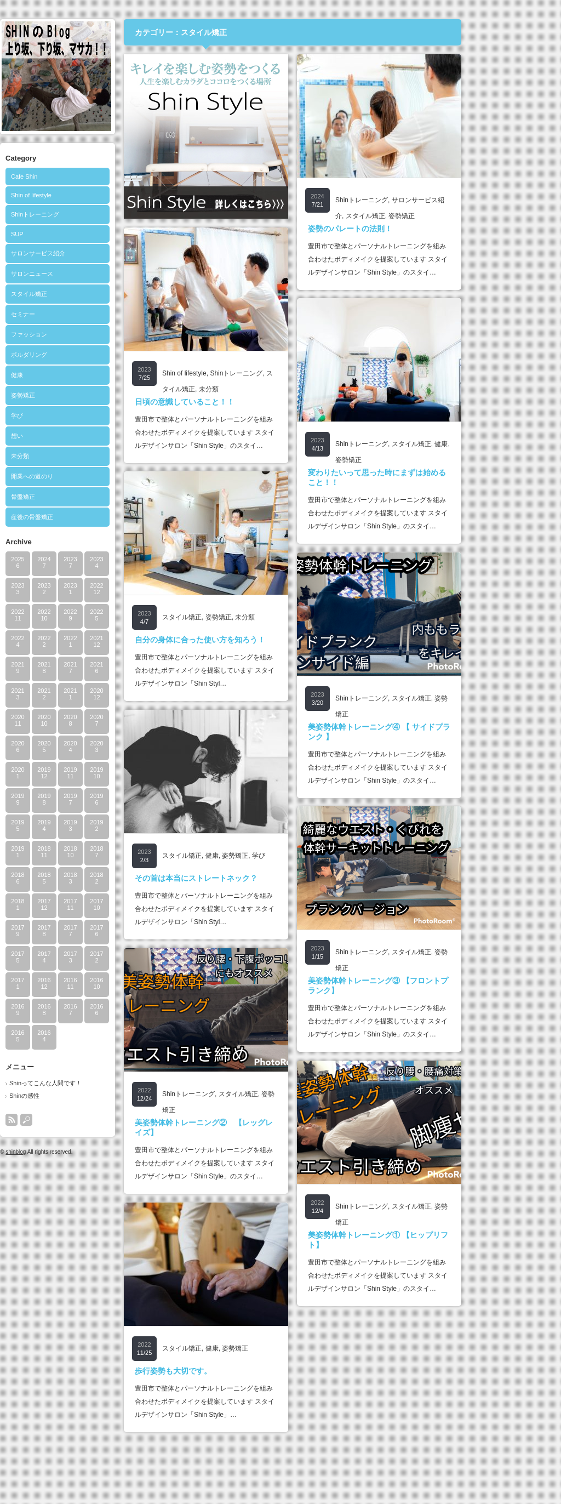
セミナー (71, 314)
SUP (65, 234)
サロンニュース (80, 273)
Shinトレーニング (83, 214)
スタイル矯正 (77, 293)
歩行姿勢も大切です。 (220, 1370)
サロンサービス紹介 (86, 253)
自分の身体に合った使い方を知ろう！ (247, 639)
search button (74, 1120)
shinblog (63, 1152)
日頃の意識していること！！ (232, 401)
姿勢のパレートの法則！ (398, 228)
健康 (65, 375)
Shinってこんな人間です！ (93, 1083)
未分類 (68, 456)
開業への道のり (80, 476)
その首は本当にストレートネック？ (243, 878)
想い (65, 435)
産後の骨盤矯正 (80, 517)
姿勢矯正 (71, 395)
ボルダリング (77, 354)
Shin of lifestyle (79, 195)
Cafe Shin (72, 176)
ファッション (77, 334)
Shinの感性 (72, 1095)
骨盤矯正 (71, 496)
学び (65, 415)
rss (59, 1120)
